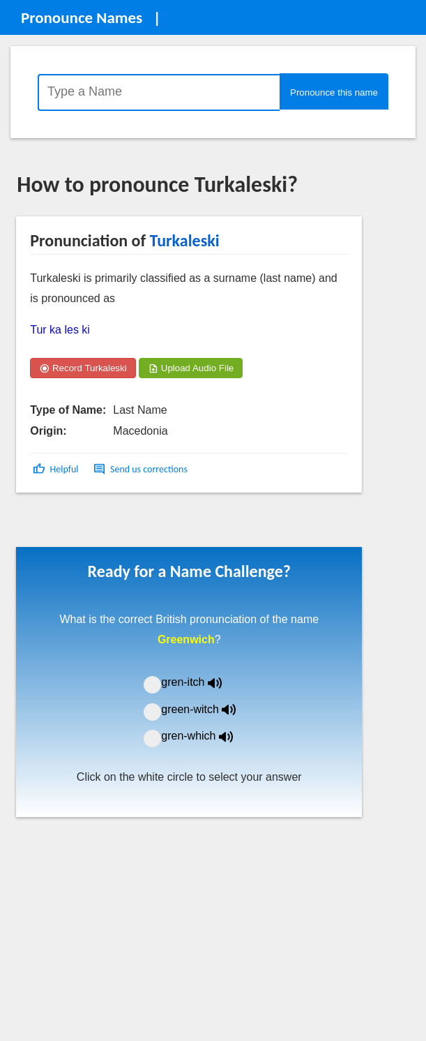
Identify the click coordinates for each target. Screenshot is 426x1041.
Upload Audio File (191, 368)
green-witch (207, 709)
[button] (57, 469)
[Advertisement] (128, 524)
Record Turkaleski (82, 368)
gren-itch (201, 682)
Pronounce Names (81, 17)
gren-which (205, 736)
